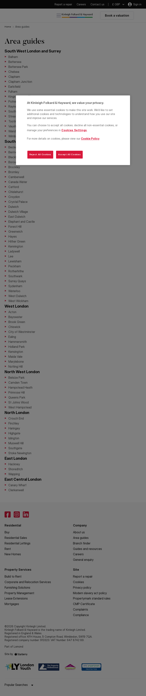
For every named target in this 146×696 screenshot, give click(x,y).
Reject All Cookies (40, 154)
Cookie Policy (90, 138)
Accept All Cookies (69, 154)
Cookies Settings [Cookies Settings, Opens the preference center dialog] (74, 130)
